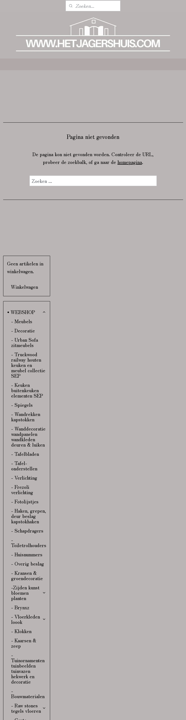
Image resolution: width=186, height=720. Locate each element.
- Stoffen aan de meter (28, 613)
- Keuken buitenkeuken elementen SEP (27, 208)
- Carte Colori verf (28, 540)
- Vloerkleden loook (28, 437)
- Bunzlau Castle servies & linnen (28, 574)
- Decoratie (23, 148)
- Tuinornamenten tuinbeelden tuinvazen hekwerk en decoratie (28, 486)
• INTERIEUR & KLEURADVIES (25, 656)
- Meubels (21, 139)
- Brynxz (20, 425)
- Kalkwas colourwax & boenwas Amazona (24, 593)
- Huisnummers (26, 372)
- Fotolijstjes (25, 319)
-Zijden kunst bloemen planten (28, 411)
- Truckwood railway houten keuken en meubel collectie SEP (28, 183)
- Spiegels (22, 222)
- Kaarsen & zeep (23, 461)
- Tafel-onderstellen (24, 284)
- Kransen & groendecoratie (27, 393)
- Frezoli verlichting (22, 307)
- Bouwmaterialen (28, 511)
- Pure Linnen (28, 561)
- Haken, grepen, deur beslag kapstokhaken (28, 334)
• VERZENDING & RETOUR (25, 685)
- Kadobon (21, 625)
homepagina (156, 161)
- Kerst (18, 643)
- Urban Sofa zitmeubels (24, 160)
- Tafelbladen (25, 271)
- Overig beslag (27, 381)
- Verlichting (24, 295)
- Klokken (21, 449)
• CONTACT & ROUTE (23, 670)
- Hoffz (28, 552)
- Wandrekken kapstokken (25, 235)
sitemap (119, 711)
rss (128, 711)
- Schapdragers (27, 348)
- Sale (17, 634)
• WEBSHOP (26, 130)
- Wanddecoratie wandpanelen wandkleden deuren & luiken (28, 254)
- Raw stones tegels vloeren (28, 526)
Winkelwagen (24, 104)
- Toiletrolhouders (28, 360)
